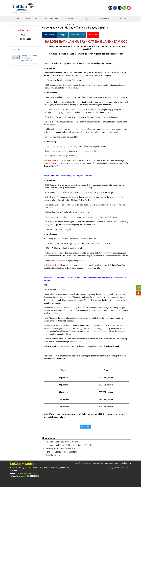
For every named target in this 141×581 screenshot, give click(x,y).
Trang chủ (76, 463)
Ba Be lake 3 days (53, 455)
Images (62, 34)
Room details (86, 463)
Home (17, 19)
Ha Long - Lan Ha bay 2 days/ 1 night (62, 442)
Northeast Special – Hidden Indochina (62, 452)
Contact (122, 19)
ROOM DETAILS (32, 19)
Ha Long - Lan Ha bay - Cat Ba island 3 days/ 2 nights (29, 58)
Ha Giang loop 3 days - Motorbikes (61, 448)
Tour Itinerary (49, 34)
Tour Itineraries (50, 19)
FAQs (86, 19)
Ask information (77, 34)
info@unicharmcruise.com (26, 473)
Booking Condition (69, 20)
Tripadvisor (103, 19)
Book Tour (93, 34)
